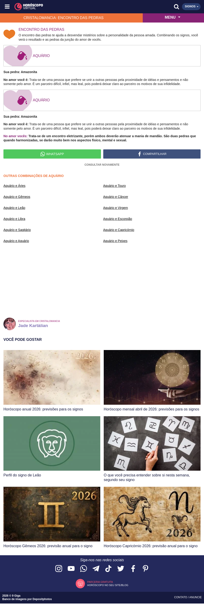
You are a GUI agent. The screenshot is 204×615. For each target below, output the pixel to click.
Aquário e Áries (14, 186)
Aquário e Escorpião (117, 219)
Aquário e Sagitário (17, 230)
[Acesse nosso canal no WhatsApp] (83, 569)
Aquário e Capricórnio (118, 230)
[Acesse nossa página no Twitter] (121, 569)
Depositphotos (42, 599)
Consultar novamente (102, 164)
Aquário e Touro (114, 186)
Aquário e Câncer (115, 197)
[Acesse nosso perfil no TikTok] (108, 569)
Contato (181, 597)
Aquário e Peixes (115, 241)
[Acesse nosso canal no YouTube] (71, 569)
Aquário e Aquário (16, 241)
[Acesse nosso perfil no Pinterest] (145, 569)
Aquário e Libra (14, 219)
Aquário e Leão (14, 208)
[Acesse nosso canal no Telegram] (96, 569)
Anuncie (195, 597)
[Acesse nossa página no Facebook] (133, 569)
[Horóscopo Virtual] (55, 6)
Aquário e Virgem (115, 208)
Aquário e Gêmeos (16, 197)
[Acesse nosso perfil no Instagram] (59, 569)
